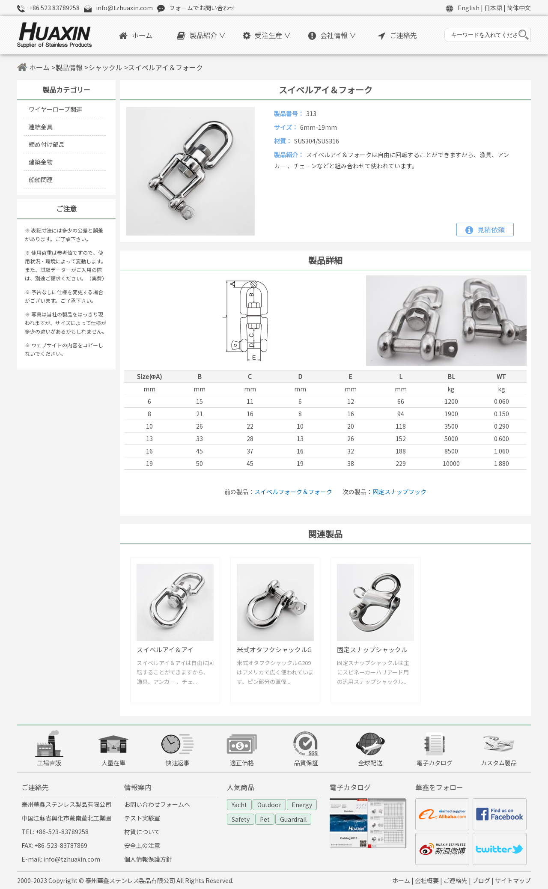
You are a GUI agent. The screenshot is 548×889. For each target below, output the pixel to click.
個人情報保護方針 (148, 859)
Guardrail (293, 819)
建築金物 (41, 162)
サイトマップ (513, 880)
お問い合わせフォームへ (157, 804)
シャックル (105, 67)
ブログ (481, 880)
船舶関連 (41, 179)
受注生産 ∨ (267, 35)
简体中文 (519, 7)
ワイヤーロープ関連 (55, 109)
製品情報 (69, 67)
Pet (265, 819)
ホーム (135, 35)
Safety (241, 819)
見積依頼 (485, 229)
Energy (302, 804)
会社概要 (427, 880)
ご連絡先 (397, 35)
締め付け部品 (47, 144)
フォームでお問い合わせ (202, 7)
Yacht (239, 804)
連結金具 (41, 126)
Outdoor (269, 804)
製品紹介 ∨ (201, 35)
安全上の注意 (142, 845)
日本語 (493, 7)
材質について (142, 831)
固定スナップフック (399, 491)
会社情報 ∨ (332, 35)
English (469, 7)
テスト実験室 (142, 818)
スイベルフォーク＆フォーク (293, 491)
